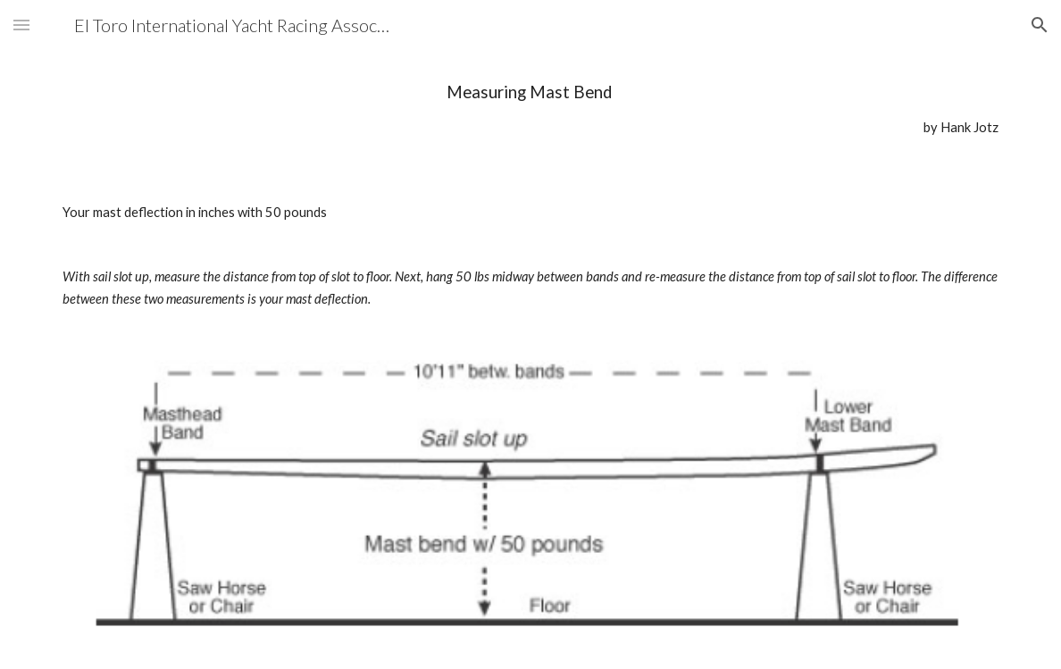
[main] (531, 108)
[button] (21, 24)
